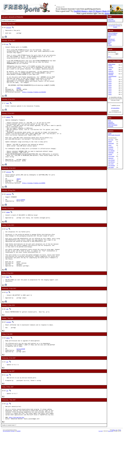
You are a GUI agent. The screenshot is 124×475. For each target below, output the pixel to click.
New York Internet (112, 25)
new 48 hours (111, 162)
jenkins (110, 69)
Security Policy (111, 40)
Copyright (101, 472)
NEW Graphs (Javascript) (114, 135)
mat (7, 45)
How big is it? (111, 39)
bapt (7, 114)
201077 (19, 200)
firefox (110, 79)
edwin (8, 372)
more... (109, 56)
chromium (110, 67)
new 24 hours (111, 160)
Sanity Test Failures (112, 125)
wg (7, 253)
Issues (109, 36)
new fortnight (111, 165)
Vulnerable (111, 152)
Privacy (110, 42)
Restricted (110, 149)
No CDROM (111, 150)
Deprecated (111, 143)
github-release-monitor (111, 64)
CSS (116, 471)
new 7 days (111, 163)
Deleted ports (111, 123)
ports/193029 (21, 223)
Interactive (110, 158)
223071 (19, 98)
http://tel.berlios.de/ (16, 459)
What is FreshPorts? (113, 33)
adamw (8, 235)
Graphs (110, 133)
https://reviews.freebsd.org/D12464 (34, 103)
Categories (110, 122)
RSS (120, 471)
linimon (8, 356)
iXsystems (118, 25)
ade (7, 342)
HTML (113, 471)
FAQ (109, 37)
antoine (8, 27)
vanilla (8, 216)
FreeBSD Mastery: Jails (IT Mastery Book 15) (92, 11)
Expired (110, 154)
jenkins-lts (110, 71)
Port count (110, 139)
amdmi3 (8, 128)
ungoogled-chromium (111, 73)
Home (109, 120)
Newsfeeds (110, 126)
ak (7, 325)
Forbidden (110, 147)
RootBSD (115, 27)
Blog (109, 43)
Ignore (109, 145)
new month (111, 167)
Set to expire (111, 156)
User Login (110, 19)
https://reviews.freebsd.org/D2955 (33, 205)
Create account (111, 20)
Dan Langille (110, 472)
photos (107, 13)
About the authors (112, 34)
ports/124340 (21, 385)
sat (7, 399)
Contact (110, 45)
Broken (110, 141)
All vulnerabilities (115, 108)
